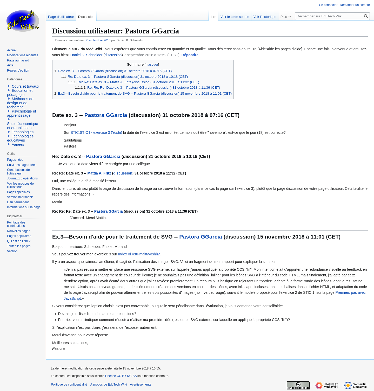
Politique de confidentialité (69, 384)
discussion (113, 55)
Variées (18, 144)
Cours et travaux (25, 86)
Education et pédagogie (19, 92)
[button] (190, 55)
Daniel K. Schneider (86, 55)
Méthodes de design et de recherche (20, 103)
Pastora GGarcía (105, 115)
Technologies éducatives (20, 138)
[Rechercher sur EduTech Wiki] (332, 16)
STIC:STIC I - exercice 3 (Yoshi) (96, 132)
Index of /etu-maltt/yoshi (137, 254)
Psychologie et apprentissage (21, 113)
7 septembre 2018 (98, 40)
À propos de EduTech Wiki (108, 384)
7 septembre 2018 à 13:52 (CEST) (151, 55)
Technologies (23, 132)
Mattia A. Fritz (99, 173)
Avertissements (140, 384)
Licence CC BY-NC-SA (121, 376)
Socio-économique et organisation (22, 126)
